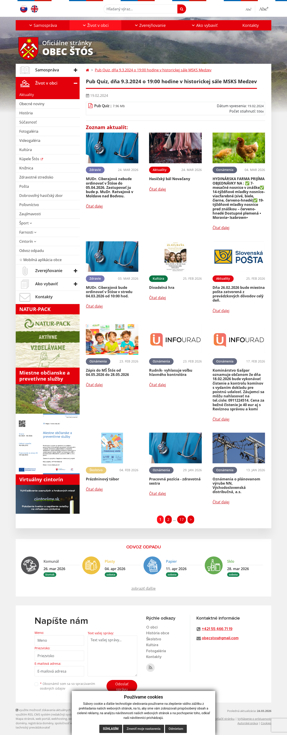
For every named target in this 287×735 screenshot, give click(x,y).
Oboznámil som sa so (67, 686)
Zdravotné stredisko (36, 177)
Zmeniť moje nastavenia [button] (144, 729)
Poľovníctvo (29, 204)
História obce (157, 633)
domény (21, 723)
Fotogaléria (28, 131)
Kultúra (25, 149)
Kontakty (250, 25)
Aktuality (26, 94)
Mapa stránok (25, 719)
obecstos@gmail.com (220, 638)
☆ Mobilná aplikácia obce (40, 259)
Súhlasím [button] (111, 729)
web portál (43, 719)
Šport (25, 223)
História (26, 113)
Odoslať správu (121, 687)
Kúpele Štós (29, 158)
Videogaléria (29, 140)
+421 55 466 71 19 (217, 629)
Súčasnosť (28, 122)
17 (181, 519)
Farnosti (27, 232)
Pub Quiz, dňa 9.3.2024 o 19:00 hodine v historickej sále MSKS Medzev (153, 70)
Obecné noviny (31, 103)
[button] (43, 25)
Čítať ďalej (94, 206)
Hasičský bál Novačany (169, 178)
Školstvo (153, 639)
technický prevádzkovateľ (33, 727)
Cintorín (27, 241)
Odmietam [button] (176, 729)
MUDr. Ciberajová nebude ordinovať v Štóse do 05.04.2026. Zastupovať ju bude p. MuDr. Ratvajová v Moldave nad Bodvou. (109, 187)
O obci (152, 627)
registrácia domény (40, 723)
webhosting (59, 719)
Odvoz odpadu (31, 250)
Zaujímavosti (30, 213)
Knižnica (26, 168)
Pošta (24, 186)
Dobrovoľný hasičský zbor (41, 195)
